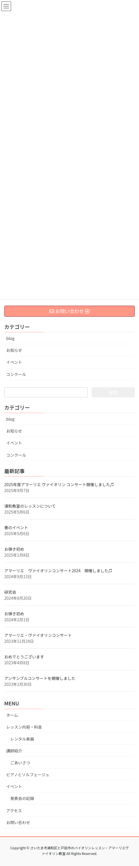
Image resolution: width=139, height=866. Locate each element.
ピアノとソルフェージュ (27, 774)
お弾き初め (14, 549)
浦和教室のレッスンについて (30, 506)
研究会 (10, 592)
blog (10, 338)
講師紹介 (14, 751)
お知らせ (14, 350)
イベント (14, 362)
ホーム (12, 715)
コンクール (16, 374)
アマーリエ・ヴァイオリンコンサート (38, 635)
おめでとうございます (24, 656)
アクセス (14, 810)
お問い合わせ (18, 822)
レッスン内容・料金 (24, 727)
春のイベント (16, 527)
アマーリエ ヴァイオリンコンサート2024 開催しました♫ (58, 570)
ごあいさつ (20, 762)
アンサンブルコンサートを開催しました (39, 678)
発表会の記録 (22, 798)
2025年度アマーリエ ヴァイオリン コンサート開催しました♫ (59, 484)
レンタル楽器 (22, 739)
